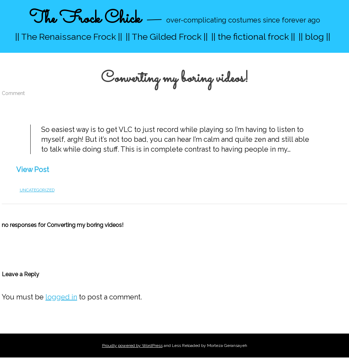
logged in (61, 297)
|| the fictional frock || (253, 36)
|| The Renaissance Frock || (68, 36)
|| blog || (314, 36)
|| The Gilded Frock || (167, 36)
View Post (32, 169)
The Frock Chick (85, 19)
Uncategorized (37, 190)
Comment (13, 93)
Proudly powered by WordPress (132, 345)
